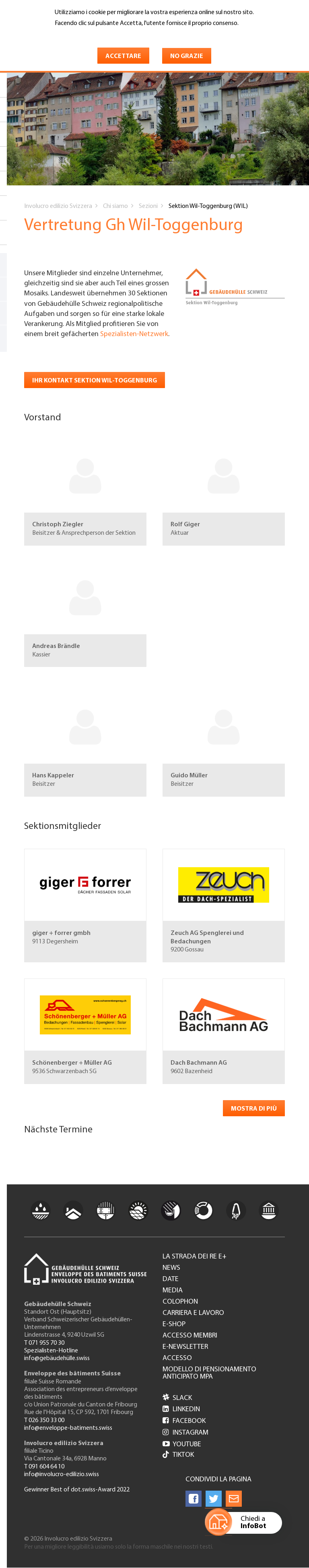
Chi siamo (115, 206)
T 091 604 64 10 (44, 1467)
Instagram (185, 1433)
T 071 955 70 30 (44, 1343)
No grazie (186, 56)
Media (173, 1290)
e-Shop (174, 1324)
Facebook (184, 1421)
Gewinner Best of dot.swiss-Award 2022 (77, 1490)
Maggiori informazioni (89, 35)
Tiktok (178, 1455)
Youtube (182, 1444)
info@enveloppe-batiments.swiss (68, 1428)
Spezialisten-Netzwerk (134, 334)
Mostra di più (254, 1109)
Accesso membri (190, 1336)
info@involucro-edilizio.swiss (61, 1474)
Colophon (180, 1302)
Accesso (177, 1358)
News (171, 1268)
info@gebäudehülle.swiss (57, 1358)
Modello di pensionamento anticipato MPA (209, 1373)
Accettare (123, 56)
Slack (177, 1398)
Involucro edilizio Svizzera (58, 206)
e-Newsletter (185, 1347)
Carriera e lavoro (193, 1313)
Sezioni (148, 206)
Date (171, 1279)
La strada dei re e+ (195, 1257)
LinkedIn (181, 1409)
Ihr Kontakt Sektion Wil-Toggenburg (94, 381)
